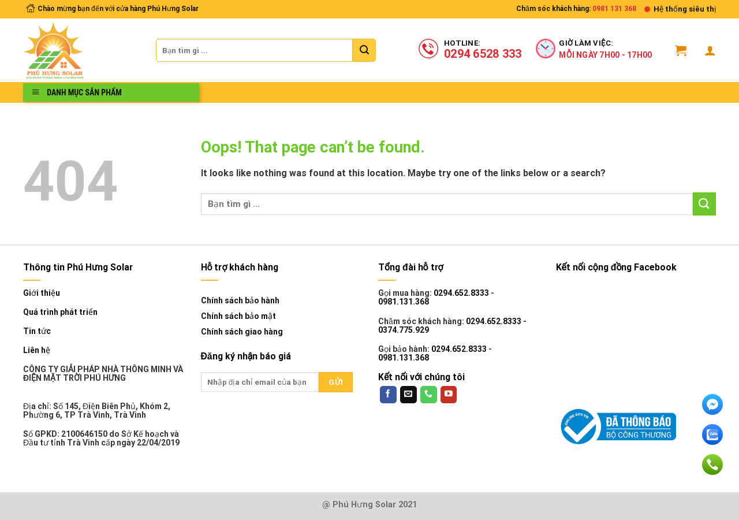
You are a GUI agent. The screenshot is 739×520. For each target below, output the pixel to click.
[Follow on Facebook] (388, 394)
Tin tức (37, 331)
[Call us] (428, 394)
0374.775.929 (403, 330)
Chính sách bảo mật (238, 316)
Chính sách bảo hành (240, 300)
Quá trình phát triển (60, 312)
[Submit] (364, 50)
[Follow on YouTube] (449, 394)
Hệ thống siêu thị (685, 9)
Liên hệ (36, 350)
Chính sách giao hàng (242, 331)
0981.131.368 (403, 301)
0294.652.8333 (461, 293)
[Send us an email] (408, 394)
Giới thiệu (41, 293)
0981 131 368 (614, 9)
